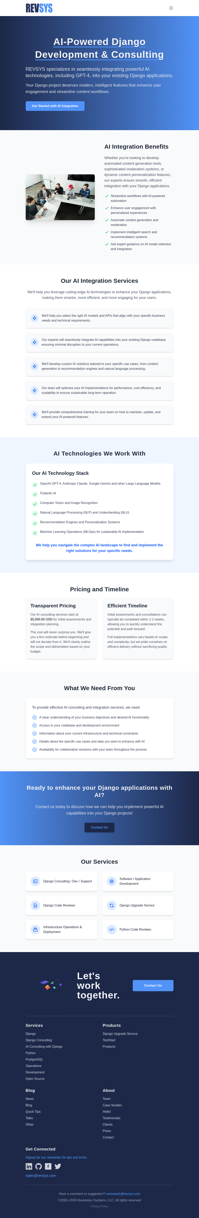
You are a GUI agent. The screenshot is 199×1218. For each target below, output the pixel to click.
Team (107, 1098)
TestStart (109, 1040)
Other (30, 1124)
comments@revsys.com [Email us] (123, 1194)
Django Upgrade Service (120, 1033)
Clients (108, 1124)
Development (35, 1072)
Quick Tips (33, 1111)
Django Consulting (39, 1040)
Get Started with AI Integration (55, 106)
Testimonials (111, 1118)
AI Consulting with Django (44, 1046)
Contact (108, 1137)
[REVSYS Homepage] (39, 8)
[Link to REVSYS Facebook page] (48, 1166)
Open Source (35, 1078)
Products (109, 1046)
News (30, 1098)
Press (107, 1131)
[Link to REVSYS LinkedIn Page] (29, 1166)
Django (31, 1033)
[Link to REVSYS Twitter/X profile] (58, 1166)
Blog (29, 1105)
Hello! (107, 1111)
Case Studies (112, 1105)
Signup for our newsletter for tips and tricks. (57, 1157)
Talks (29, 1118)
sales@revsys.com (41, 1176)
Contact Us (99, 827)
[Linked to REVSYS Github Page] (38, 1166)
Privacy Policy (99, 1206)
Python (31, 1053)
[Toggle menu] (171, 8)
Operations (33, 1066)
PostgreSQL (34, 1059)
